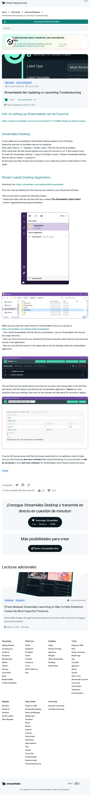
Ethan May (25, 627)
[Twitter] (17, 485)
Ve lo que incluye (62, 45)
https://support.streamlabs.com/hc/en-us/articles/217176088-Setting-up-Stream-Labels (44, 121)
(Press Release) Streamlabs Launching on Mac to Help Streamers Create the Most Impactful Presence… (43, 609)
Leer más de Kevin (27, 100)
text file (5, 471)
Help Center (15, 12)
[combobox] (45, 28)
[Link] (28, 485)
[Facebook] (22, 485)
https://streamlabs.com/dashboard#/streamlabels (40, 184)
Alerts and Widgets (32, 12)
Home (4, 12)
